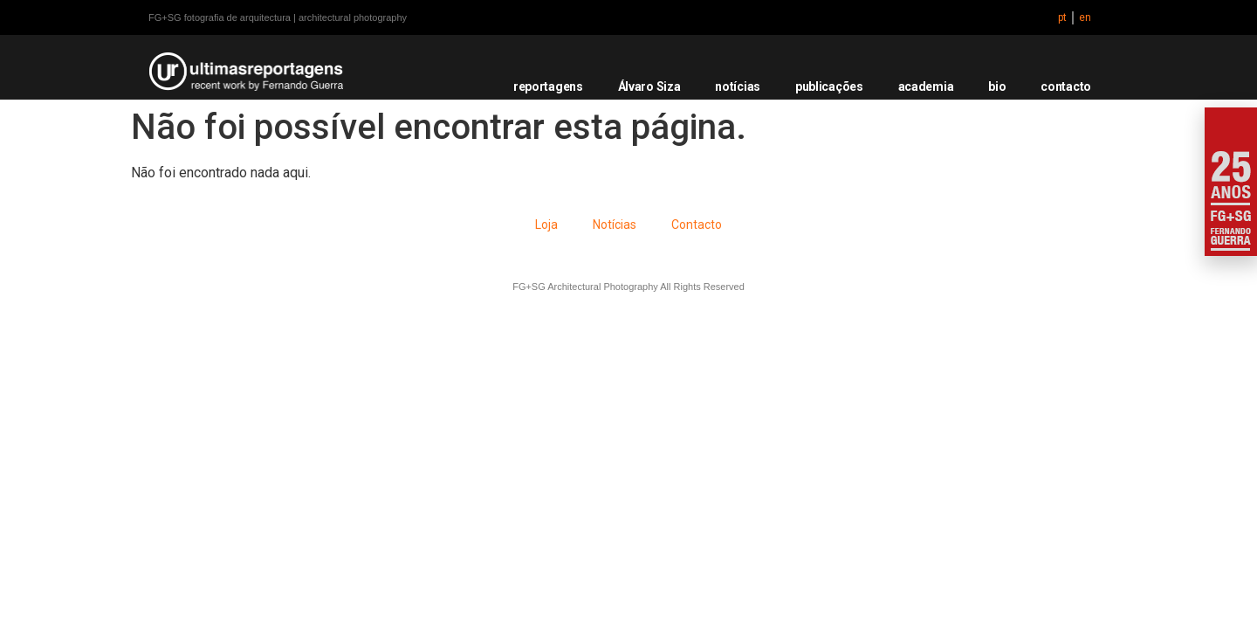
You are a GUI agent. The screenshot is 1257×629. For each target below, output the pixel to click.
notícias (737, 86)
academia (926, 86)
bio (997, 86)
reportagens (548, 86)
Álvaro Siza (649, 86)
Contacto (696, 225)
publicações (829, 86)
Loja (546, 225)
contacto (1066, 86)
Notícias (614, 225)
